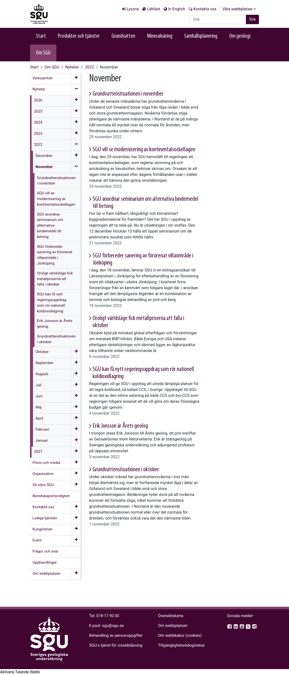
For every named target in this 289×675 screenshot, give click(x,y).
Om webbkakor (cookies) (180, 635)
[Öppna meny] (76, 78)
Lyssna (133, 9)
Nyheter (72, 67)
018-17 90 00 (107, 615)
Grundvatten (123, 36)
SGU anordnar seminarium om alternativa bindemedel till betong (145, 203)
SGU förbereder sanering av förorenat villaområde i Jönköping (143, 259)
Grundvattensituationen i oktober (126, 469)
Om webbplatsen (173, 625)
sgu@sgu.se (113, 625)
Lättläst (153, 9)
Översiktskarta (170, 615)
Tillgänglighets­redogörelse (181, 645)
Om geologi (239, 36)
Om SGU (43, 53)
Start (41, 36)
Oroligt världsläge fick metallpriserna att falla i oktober (138, 322)
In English (176, 9)
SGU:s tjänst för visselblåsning (115, 645)
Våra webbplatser (237, 9)
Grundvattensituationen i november (128, 94)
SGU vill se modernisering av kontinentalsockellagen (144, 149)
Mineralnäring (159, 36)
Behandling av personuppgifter (116, 635)
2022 (89, 67)
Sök (252, 19)
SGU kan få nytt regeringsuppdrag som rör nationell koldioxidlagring (143, 373)
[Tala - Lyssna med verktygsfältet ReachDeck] (20, 672)
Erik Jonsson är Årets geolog (120, 426)
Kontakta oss (204, 9)
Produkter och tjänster (79, 36)
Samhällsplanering (200, 36)
